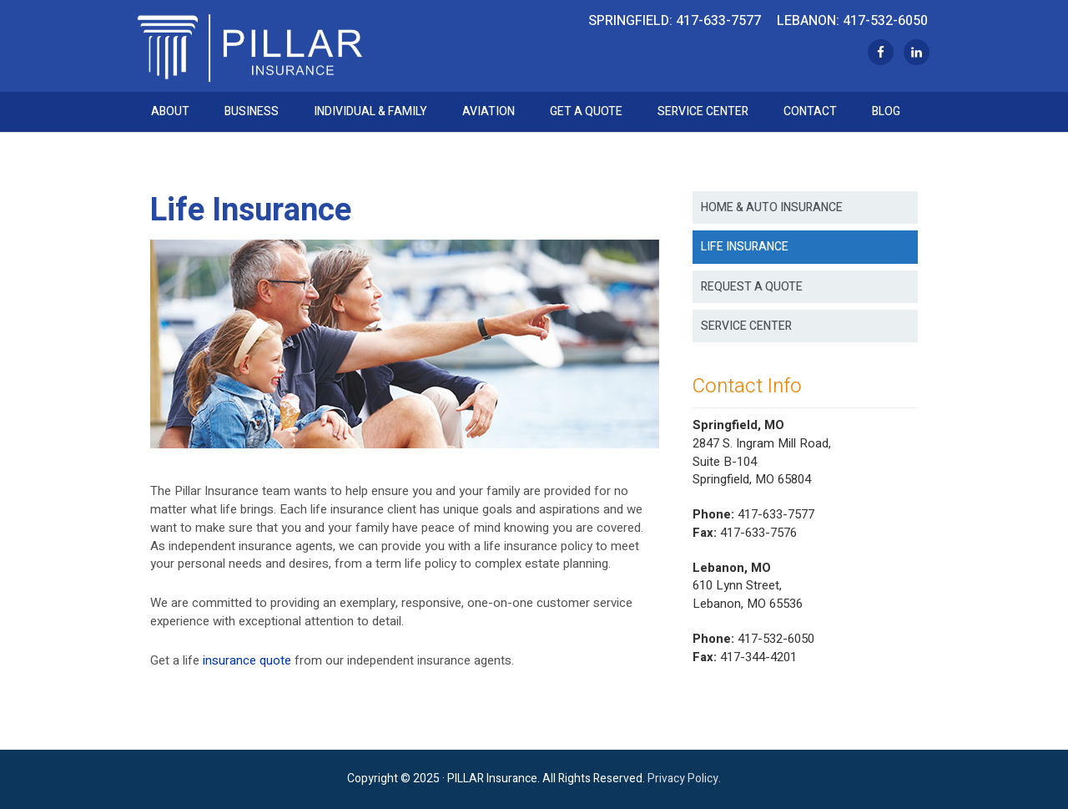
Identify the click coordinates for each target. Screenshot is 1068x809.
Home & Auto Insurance (772, 207)
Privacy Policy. (684, 778)
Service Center (746, 326)
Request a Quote (752, 287)
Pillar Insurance (250, 46)
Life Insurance (744, 246)
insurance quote (247, 660)
